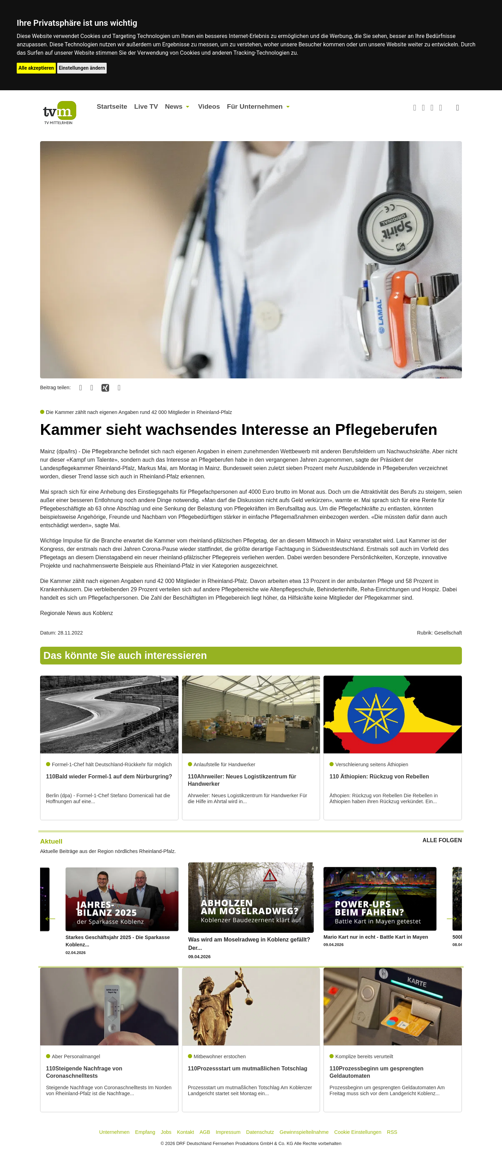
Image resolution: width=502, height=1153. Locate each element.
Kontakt (185, 1132)
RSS (392, 1132)
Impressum (228, 1132)
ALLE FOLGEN (442, 840)
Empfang (145, 1132)
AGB (204, 1132)
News (173, 106)
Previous (50, 917)
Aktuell (51, 841)
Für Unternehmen (255, 106)
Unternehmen (114, 1132)
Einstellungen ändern (82, 68)
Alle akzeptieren (36, 68)
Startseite (112, 106)
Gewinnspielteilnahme (304, 1132)
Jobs (166, 1132)
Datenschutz (260, 1132)
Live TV (146, 106)
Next (451, 917)
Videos (209, 106)
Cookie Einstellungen (357, 1132)
